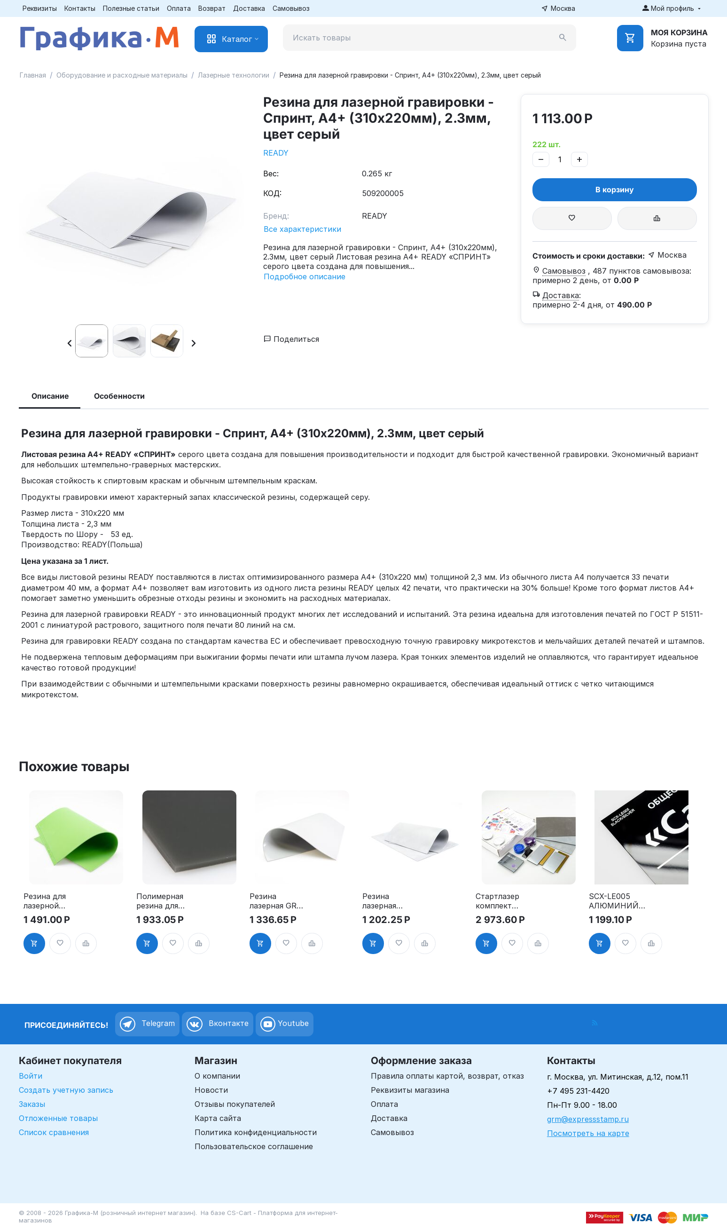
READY (276, 153)
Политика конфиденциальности (256, 1132)
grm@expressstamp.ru (588, 1119)
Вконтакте (218, 1024)
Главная (33, 75)
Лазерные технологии (233, 75)
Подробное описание (304, 276)
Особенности (119, 396)
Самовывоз (291, 8)
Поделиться (291, 339)
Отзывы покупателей (235, 1104)
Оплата (179, 8)
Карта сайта (218, 1118)
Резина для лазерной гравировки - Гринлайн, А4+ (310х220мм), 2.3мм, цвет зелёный (51, 901)
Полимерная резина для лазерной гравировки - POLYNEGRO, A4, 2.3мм (161, 901)
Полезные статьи (131, 8)
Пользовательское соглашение (254, 1146)
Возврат (212, 8)
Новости (211, 1090)
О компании (217, 1076)
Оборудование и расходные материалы (122, 75)
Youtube (284, 1024)
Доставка (249, 8)
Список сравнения (54, 1132)
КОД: (272, 193)
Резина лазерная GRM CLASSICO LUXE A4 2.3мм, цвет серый (279, 901)
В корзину (614, 189)
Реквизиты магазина (410, 1090)
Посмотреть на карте (588, 1133)
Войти (30, 1076)
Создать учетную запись (66, 1090)
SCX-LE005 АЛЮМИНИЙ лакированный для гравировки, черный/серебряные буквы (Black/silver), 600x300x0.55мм (618, 901)
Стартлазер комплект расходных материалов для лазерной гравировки (501, 901)
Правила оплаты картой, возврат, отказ (447, 1076)
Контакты (79, 8)
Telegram (147, 1024)
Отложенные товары (58, 1118)
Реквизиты (40, 8)
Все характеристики (302, 229)
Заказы (32, 1104)
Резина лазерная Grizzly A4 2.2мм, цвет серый (384, 901)
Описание (50, 396)
